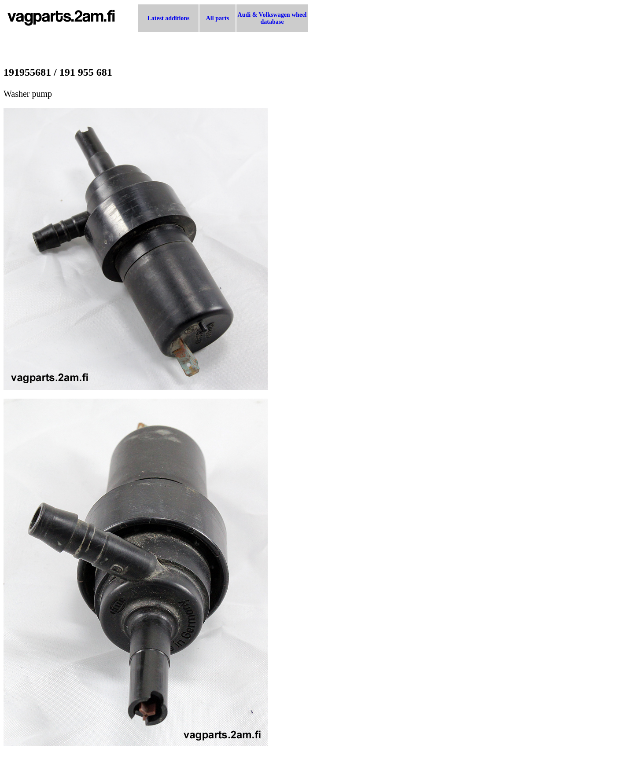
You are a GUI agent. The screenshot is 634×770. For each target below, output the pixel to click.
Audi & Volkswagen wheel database (272, 18)
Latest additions (168, 18)
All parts (217, 18)
